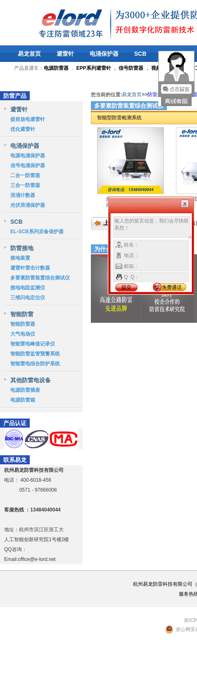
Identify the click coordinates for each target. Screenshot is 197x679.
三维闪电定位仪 (27, 297)
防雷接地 (21, 248)
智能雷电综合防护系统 (35, 364)
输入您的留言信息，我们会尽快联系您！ (153, 228)
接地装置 (20, 258)
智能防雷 (21, 314)
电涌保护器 (104, 53)
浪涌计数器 (22, 195)
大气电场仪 (22, 334)
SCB (140, 53)
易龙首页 (29, 53)
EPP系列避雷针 (93, 68)
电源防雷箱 (22, 400)
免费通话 (172, 287)
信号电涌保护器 (27, 165)
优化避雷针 (22, 129)
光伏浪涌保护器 (27, 205)
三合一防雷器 (25, 185)
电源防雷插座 (25, 390)
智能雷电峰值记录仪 (32, 344)
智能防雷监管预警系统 (35, 354)
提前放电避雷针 (27, 119)
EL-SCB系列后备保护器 (37, 231)
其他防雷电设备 (30, 380)
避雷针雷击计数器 (30, 268)
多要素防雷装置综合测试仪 (40, 278)
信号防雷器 (131, 68)
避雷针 (65, 53)
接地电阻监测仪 (27, 288)
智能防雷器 (22, 324)
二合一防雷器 (25, 175)
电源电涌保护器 (27, 156)
